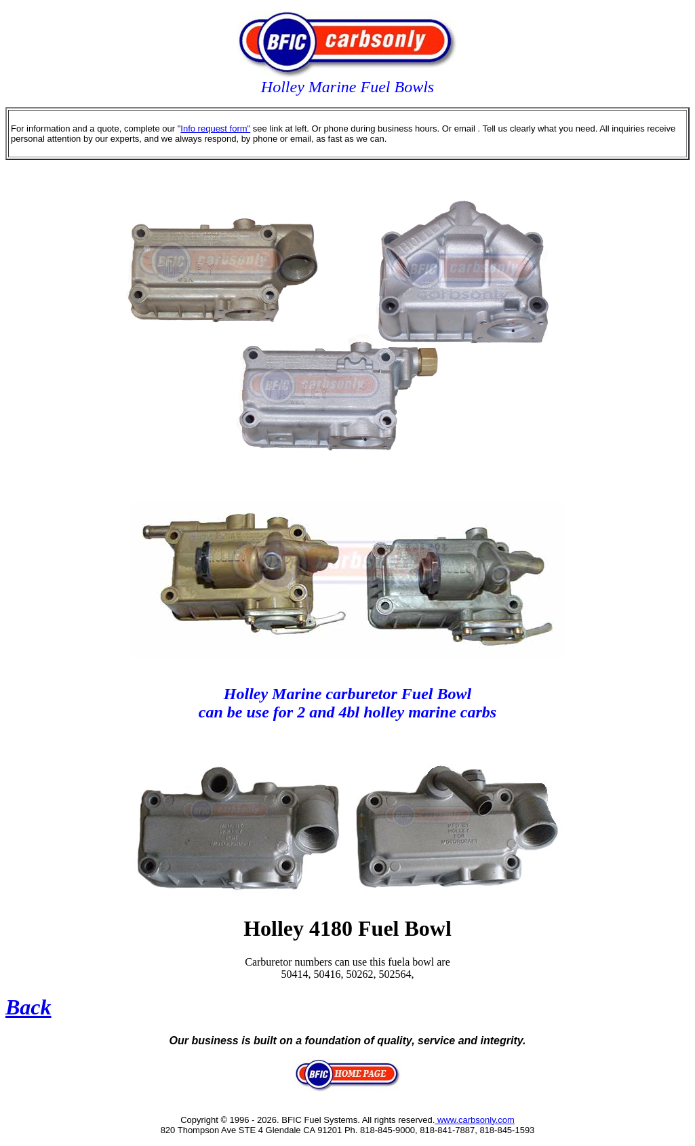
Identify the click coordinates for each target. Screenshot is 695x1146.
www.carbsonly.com (475, 1120)
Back (28, 1007)
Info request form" (215, 128)
